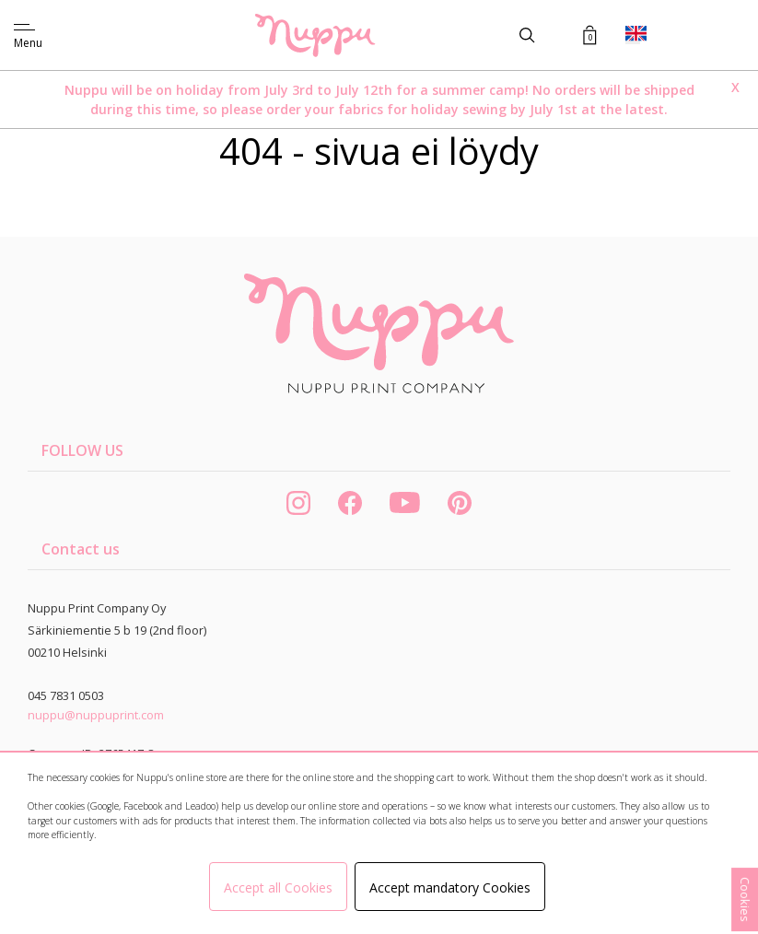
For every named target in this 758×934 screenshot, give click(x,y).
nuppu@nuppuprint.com (96, 714)
